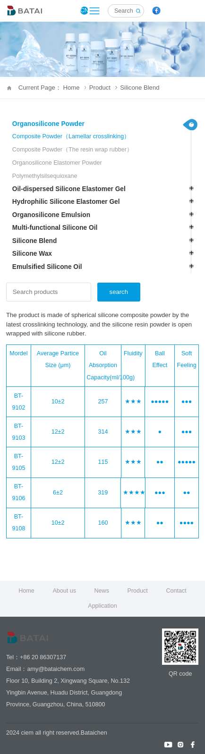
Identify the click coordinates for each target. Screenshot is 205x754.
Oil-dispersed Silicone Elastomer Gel (69, 189)
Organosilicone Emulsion (51, 214)
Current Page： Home (52, 87)
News (101, 590)
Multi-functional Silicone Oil (54, 227)
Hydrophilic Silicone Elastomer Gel (66, 201)
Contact (176, 590)
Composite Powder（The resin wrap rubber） (72, 149)
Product (103, 87)
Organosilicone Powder (48, 123)
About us (64, 590)
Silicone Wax (32, 253)
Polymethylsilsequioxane (44, 176)
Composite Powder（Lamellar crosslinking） (71, 136)
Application (102, 606)
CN (84, 10)
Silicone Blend (139, 87)
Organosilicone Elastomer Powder (57, 162)
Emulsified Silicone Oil (47, 266)
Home (26, 590)
